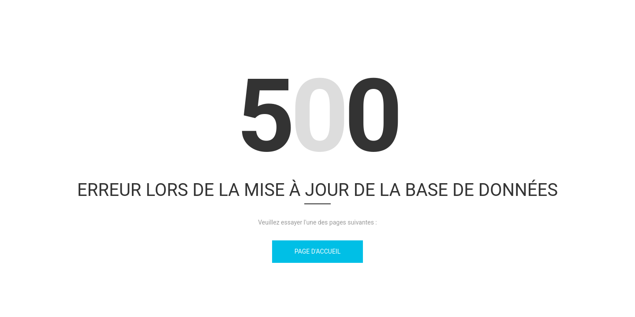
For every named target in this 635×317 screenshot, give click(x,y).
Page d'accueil (317, 251)
